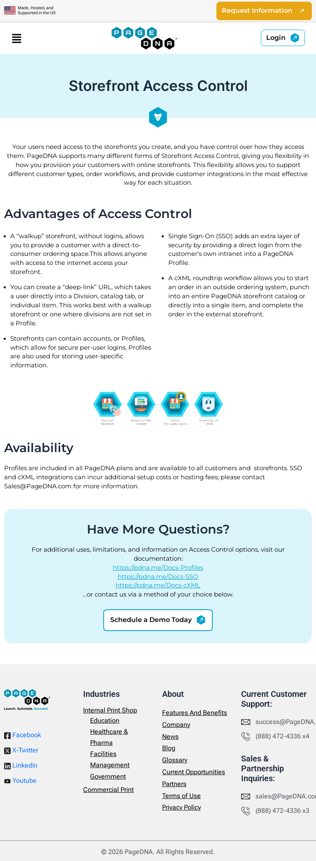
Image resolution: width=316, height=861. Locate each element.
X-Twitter (21, 750)
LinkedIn (20, 765)
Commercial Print (108, 790)
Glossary (174, 760)
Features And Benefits (194, 713)
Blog (168, 748)
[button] (16, 38)
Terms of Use (181, 796)
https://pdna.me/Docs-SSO (158, 576)
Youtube (20, 780)
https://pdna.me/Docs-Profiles (158, 567)
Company (176, 725)
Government (108, 776)
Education (104, 720)
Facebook (22, 735)
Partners (174, 784)
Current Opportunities (193, 772)
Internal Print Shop (110, 710)
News (170, 736)
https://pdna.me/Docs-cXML (158, 585)
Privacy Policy (181, 807)
